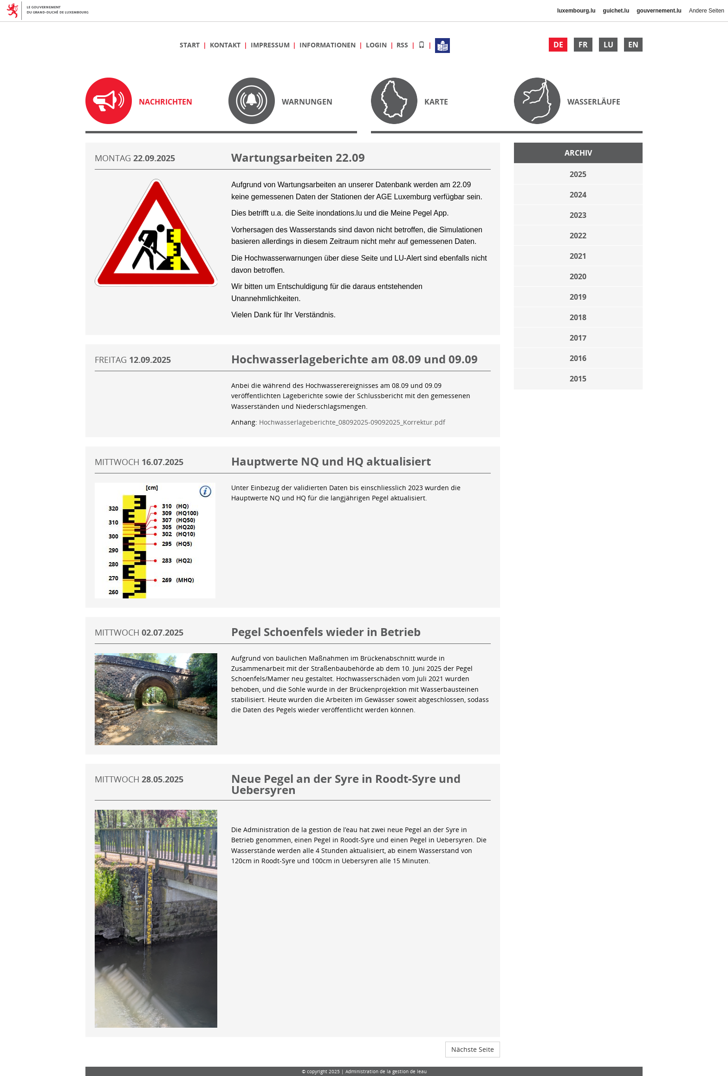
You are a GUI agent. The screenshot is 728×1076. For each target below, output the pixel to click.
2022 (578, 235)
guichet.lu (616, 10)
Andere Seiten (706, 10)
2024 (578, 195)
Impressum (271, 44)
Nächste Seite (472, 1049)
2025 (578, 174)
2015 (578, 379)
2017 (578, 338)
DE (558, 44)
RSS (403, 44)
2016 (578, 358)
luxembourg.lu (576, 10)
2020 (578, 276)
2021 (578, 256)
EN (633, 44)
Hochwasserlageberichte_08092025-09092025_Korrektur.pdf (352, 422)
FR (583, 44)
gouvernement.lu (659, 10)
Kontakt (226, 44)
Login (377, 44)
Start (191, 44)
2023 (578, 215)
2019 (578, 297)
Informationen (328, 44)
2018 (578, 317)
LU (608, 44)
